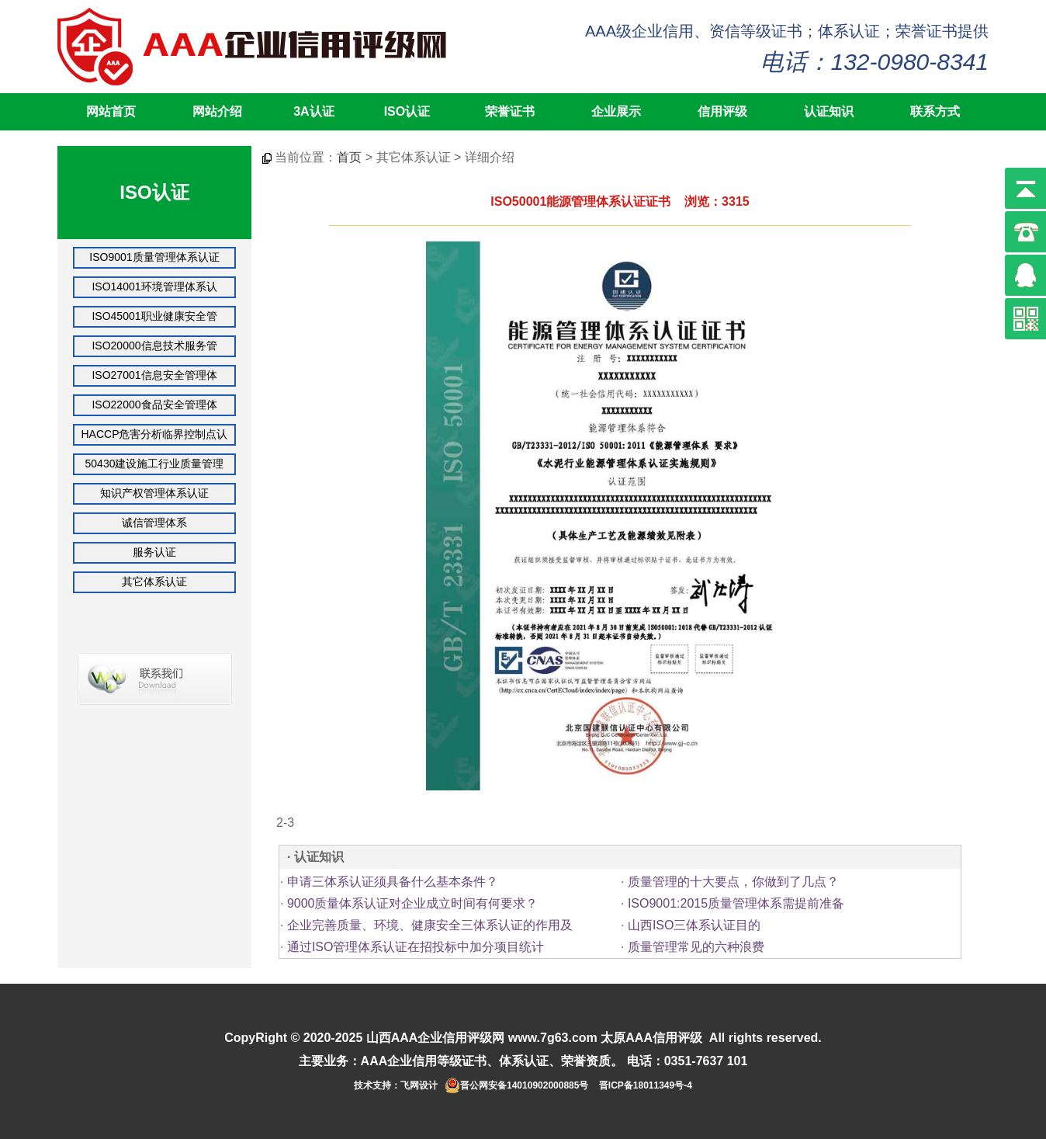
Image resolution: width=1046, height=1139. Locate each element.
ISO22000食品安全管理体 (154, 404)
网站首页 (111, 111)
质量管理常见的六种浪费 (696, 946)
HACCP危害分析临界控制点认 (154, 434)
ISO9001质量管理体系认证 (154, 257)
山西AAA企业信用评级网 (435, 1037)
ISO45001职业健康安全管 (154, 316)
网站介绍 (217, 111)
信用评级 (722, 111)
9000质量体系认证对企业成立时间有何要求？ (413, 903)
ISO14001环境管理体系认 (154, 286)
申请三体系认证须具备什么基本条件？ (392, 881)
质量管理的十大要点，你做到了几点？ (733, 881)
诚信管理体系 (154, 522)
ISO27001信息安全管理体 (154, 375)
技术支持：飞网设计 (396, 1085)
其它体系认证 (154, 581)
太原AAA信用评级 (651, 1037)
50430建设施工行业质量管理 (154, 463)
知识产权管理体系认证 (154, 493)
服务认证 (154, 552)
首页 (349, 157)
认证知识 (829, 111)
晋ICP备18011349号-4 (645, 1085)
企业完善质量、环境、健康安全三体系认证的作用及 (430, 925)
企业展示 (616, 111)
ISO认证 (407, 111)
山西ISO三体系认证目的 (694, 925)
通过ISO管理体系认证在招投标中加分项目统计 (416, 946)
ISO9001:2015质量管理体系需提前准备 (736, 903)
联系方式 (935, 111)
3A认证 (313, 111)
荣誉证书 (510, 111)
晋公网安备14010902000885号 (524, 1085)
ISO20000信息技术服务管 (154, 345)
